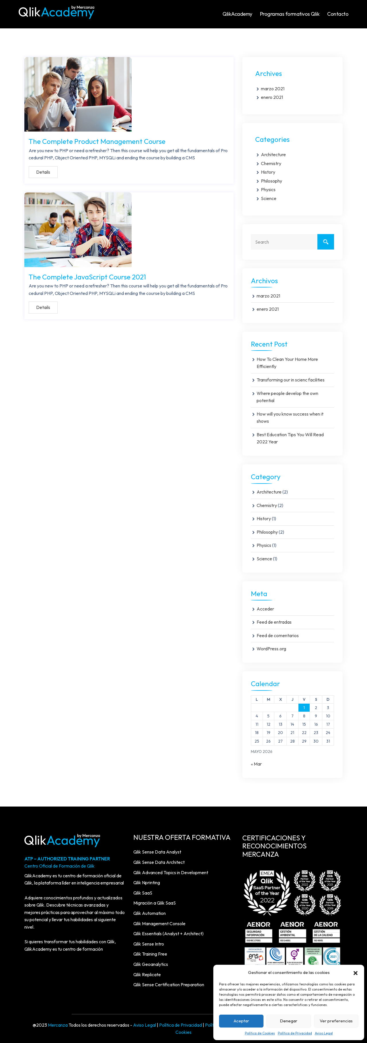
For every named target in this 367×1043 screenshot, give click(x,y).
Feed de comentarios (278, 635)
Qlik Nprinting (146, 882)
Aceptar (241, 1021)
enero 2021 (272, 97)
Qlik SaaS (142, 893)
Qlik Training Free (150, 954)
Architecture (273, 154)
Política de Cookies (260, 1033)
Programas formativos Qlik (290, 14)
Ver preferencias (336, 1021)
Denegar (288, 1021)
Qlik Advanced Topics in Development (170, 872)
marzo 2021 (272, 88)
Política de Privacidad (295, 1033)
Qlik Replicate (147, 974)
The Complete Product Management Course (97, 140)
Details (43, 171)
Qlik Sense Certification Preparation (168, 984)
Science (268, 198)
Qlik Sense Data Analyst (157, 852)
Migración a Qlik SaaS (154, 903)
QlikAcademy (237, 14)
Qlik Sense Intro (148, 944)
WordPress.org (271, 648)
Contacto (337, 14)
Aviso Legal (324, 1033)
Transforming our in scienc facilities (291, 380)
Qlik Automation (149, 913)
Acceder (265, 609)
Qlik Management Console (159, 923)
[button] (355, 972)
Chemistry (271, 163)
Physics (268, 189)
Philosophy (271, 181)
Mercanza (58, 1025)
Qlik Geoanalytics (150, 964)
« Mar (256, 764)
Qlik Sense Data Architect (159, 862)
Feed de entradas (274, 622)
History (268, 172)
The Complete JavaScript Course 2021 (87, 275)
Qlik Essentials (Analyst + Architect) (168, 933)
